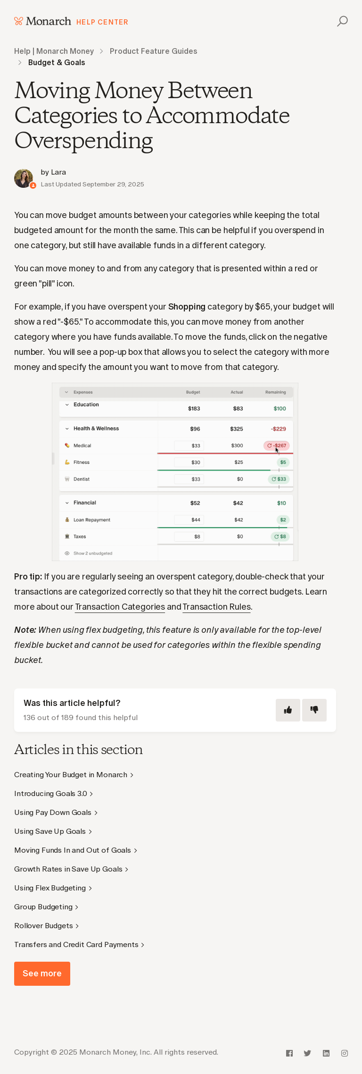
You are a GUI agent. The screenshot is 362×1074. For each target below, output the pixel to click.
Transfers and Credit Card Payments (76, 944)
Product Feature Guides (153, 51)
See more (42, 973)
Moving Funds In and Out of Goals (72, 850)
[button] (341, 21)
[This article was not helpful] (314, 710)
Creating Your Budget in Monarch (70, 774)
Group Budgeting (43, 906)
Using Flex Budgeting (50, 887)
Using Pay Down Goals (52, 812)
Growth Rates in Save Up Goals (68, 868)
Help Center (102, 22)
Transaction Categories (120, 607)
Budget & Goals (56, 62)
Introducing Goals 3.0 (50, 793)
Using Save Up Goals (50, 831)
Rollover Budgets (43, 925)
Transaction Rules (216, 607)
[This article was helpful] (288, 710)
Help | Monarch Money (54, 51)
